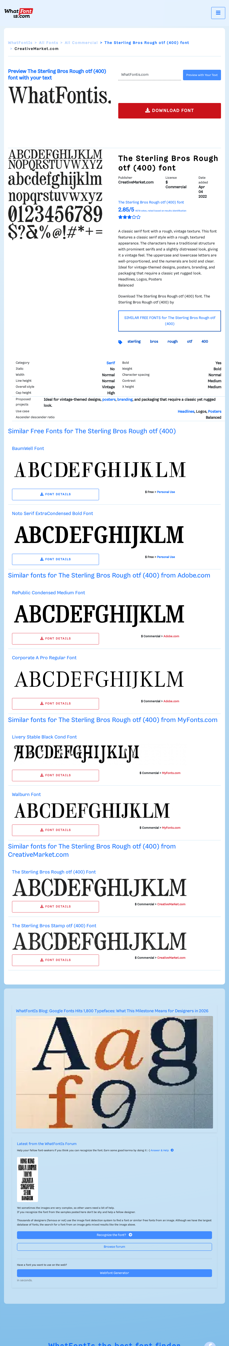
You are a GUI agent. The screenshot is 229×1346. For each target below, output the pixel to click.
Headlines (186, 412)
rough (173, 342)
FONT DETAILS (55, 494)
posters (109, 400)
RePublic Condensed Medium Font (48, 592)
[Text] (149, 75)
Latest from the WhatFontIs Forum (46, 1144)
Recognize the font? (114, 1235)
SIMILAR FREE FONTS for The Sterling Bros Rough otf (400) (169, 321)
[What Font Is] (19, 13)
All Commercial (81, 43)
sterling (134, 342)
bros (154, 342)
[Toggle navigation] (218, 13)
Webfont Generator (114, 1273)
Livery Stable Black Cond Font (44, 737)
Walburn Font (26, 794)
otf (189, 342)
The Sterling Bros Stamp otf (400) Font (54, 926)
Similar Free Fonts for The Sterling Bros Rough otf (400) (92, 431)
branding (124, 400)
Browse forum (114, 1246)
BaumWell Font (28, 448)
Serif (110, 363)
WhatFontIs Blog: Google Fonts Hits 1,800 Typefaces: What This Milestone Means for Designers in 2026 (112, 1011)
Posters (214, 412)
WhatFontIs (20, 43)
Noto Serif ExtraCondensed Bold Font (52, 513)
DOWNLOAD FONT (169, 110)
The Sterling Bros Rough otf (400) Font (54, 872)
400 (205, 342)
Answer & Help (162, 1150)
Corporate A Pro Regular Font (44, 658)
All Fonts (48, 43)
